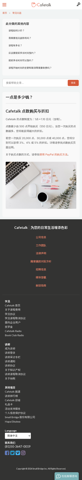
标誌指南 (41, 285)
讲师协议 (10, 365)
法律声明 (41, 253)
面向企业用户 (12, 322)
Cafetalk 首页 (12, 305)
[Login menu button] (78, 4)
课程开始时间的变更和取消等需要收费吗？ (30, 67)
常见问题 (16, 12)
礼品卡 (9, 404)
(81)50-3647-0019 (18, 446)
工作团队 (41, 245)
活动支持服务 (12, 408)
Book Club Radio (14, 335)
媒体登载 (41, 277)
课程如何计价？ (17, 30)
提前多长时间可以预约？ (21, 60)
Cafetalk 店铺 (12, 400)
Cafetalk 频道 (12, 391)
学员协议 (10, 313)
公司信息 (41, 237)
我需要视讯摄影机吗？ (20, 38)
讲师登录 (10, 352)
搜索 (73, 82)
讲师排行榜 (11, 395)
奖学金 (9, 326)
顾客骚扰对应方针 (41, 261)
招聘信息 (41, 269)
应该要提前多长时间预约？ (22, 52)
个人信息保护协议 (15, 412)
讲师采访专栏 (12, 357)
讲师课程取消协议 (15, 374)
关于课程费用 (12, 309)
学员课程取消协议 (15, 318)
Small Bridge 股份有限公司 (20, 417)
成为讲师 (10, 348)
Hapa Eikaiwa (12, 421)
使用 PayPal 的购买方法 (53, 154)
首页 (4, 12)
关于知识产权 (12, 369)
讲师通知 (10, 361)
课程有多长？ (15, 45)
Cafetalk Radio (13, 330)
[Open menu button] (4, 4)
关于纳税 (10, 378)
